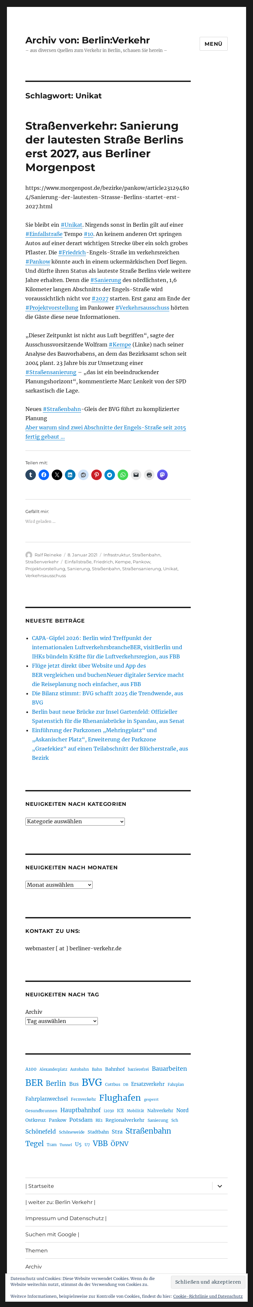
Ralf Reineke (48, 554)
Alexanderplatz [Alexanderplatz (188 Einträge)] (53, 1069)
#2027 (100, 298)
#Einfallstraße (44, 234)
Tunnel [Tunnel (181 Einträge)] (66, 1145)
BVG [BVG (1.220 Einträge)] (92, 1082)
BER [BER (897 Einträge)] (34, 1082)
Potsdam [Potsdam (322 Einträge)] (81, 1119)
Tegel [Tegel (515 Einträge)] (34, 1144)
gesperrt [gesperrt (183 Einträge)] (151, 1099)
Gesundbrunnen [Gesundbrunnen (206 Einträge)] (41, 1110)
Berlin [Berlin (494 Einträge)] (56, 1083)
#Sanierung (105, 280)
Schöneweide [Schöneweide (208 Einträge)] (72, 1132)
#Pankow (37, 261)
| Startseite (39, 1186)
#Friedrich (72, 252)
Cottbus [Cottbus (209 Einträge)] (112, 1084)
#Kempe (120, 344)
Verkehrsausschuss (45, 575)
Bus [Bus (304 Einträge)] (74, 1084)
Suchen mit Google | (52, 1234)
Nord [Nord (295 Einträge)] (182, 1110)
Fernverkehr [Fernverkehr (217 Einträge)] (83, 1099)
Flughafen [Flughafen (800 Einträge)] (120, 1097)
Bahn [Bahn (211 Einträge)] (97, 1069)
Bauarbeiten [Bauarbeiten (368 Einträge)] (169, 1068)
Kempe (123, 561)
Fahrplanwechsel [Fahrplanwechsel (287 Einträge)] (46, 1099)
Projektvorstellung (45, 568)
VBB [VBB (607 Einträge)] (100, 1143)
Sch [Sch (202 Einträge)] (174, 1120)
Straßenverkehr (42, 561)
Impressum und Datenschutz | (66, 1218)
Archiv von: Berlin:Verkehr (87, 40)
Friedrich (103, 561)
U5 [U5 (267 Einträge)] (78, 1144)
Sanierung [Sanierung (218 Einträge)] (158, 1120)
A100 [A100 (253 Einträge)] (31, 1069)
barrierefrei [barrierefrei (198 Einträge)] (138, 1069)
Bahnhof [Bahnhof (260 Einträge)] (115, 1069)
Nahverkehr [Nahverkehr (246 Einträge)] (160, 1111)
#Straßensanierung (50, 372)
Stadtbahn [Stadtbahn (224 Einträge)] (98, 1132)
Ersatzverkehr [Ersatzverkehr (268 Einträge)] (148, 1084)
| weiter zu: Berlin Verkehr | (60, 1202)
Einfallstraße (78, 561)
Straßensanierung (141, 568)
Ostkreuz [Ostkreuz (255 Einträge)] (35, 1120)
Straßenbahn (146, 554)
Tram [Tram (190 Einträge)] (52, 1144)
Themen (36, 1250)
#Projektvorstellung (51, 307)
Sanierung (78, 568)
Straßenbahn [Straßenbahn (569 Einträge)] (148, 1131)
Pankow (141, 561)
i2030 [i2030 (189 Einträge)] (109, 1111)
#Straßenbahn (62, 409)
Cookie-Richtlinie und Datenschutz (208, 1296)
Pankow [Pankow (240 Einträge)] (57, 1120)
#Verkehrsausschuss (142, 307)
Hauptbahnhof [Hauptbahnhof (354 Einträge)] (80, 1110)
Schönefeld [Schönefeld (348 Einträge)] (40, 1131)
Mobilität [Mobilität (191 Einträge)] (135, 1111)
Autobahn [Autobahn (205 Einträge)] (79, 1069)
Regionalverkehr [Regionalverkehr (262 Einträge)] (125, 1120)
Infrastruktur (116, 554)
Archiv (33, 1012)
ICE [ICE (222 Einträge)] (120, 1110)
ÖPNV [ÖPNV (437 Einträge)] (119, 1144)
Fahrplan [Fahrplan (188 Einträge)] (176, 1084)
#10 (88, 234)
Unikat (170, 568)
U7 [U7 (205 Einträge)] (87, 1144)
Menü (214, 44)
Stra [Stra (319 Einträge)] (117, 1131)
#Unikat (71, 224)
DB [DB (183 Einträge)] (125, 1085)
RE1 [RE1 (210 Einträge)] (99, 1120)
